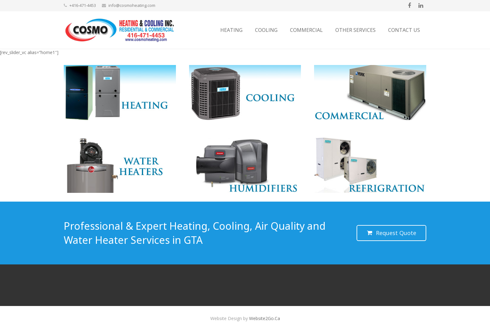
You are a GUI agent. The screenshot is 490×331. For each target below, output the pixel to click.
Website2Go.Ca (264, 318)
